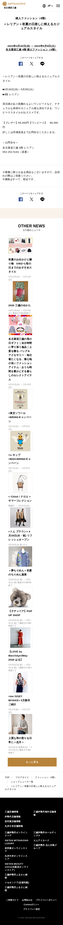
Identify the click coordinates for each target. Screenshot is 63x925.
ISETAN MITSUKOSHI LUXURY (16, 842)
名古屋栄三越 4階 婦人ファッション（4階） (31, 49)
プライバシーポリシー (46, 900)
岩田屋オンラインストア (16, 849)
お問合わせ (27, 900)
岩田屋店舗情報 (13, 821)
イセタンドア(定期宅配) (17, 882)
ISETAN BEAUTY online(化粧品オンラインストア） (16, 867)
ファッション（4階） (46, 777)
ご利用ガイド (12, 900)
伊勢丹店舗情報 (13, 816)
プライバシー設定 (31, 909)
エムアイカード (41, 840)
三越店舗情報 (11, 811)
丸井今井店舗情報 (14, 826)
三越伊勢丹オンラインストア (16, 834)
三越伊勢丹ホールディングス (44, 834)
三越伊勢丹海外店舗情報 (44, 813)
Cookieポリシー (31, 904)
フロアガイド (22, 777)
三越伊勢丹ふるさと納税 (16, 876)
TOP (7, 777)
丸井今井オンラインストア (16, 857)
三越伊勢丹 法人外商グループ (45, 846)
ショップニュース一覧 (22, 781)
